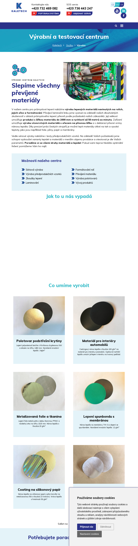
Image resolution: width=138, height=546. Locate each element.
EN (117, 5)
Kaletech (57, 45)
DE (122, 5)
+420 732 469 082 (45, 8)
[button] (116, 26)
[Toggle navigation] (121, 25)
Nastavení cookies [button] (89, 534)
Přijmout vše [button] (86, 526)
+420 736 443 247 (80, 8)
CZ (113, 5)
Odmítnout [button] (105, 526)
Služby (69, 45)
